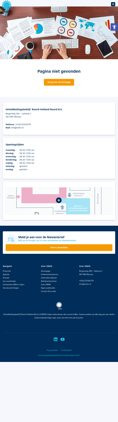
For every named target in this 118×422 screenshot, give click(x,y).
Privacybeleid (52, 350)
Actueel (6, 277)
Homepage (45, 271)
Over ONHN (46, 284)
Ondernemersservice (49, 274)
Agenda (6, 274)
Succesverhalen (9, 281)
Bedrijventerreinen (49, 281)
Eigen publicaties (48, 287)
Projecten (7, 271)
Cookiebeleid (66, 350)
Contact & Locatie (48, 291)
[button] (114, 27)
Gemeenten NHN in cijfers (13, 284)
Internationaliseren (49, 277)
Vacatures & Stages (11, 287)
